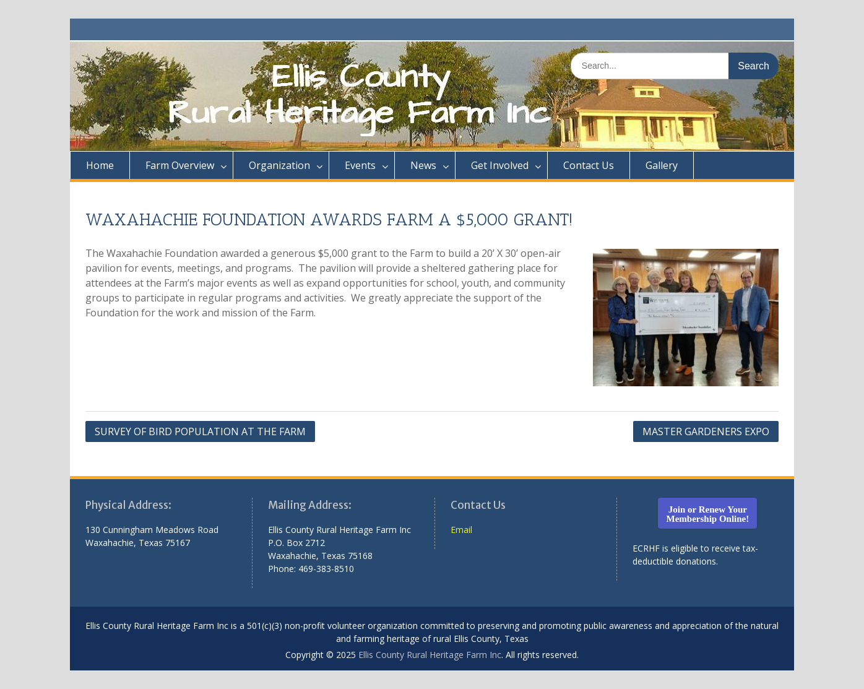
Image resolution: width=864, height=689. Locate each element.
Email (461, 529)
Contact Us (588, 165)
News (423, 165)
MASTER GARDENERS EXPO (705, 431)
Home (100, 165)
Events (360, 165)
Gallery (662, 165)
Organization (279, 165)
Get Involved (500, 165)
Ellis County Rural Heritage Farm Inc (429, 655)
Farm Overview (179, 165)
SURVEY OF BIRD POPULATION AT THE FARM (200, 431)
